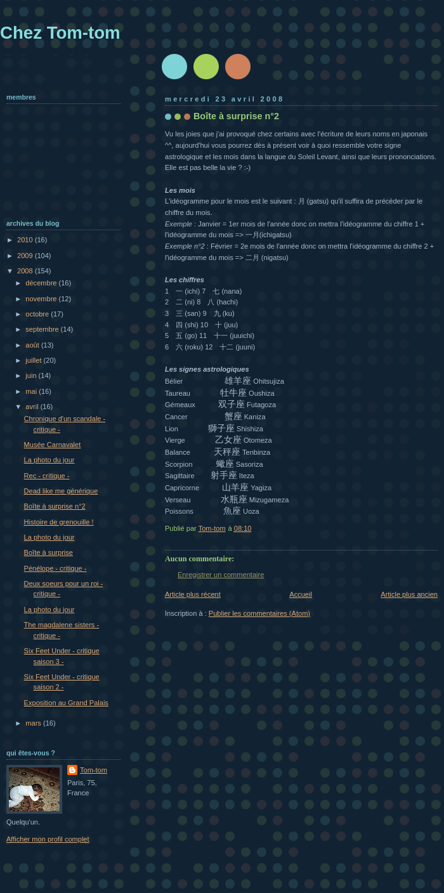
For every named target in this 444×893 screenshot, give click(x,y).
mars (34, 723)
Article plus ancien (409, 594)
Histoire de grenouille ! (59, 522)
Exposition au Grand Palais (66, 703)
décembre (41, 283)
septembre (42, 329)
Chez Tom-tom (60, 32)
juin (31, 375)
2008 (26, 271)
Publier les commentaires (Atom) (259, 613)
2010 (26, 240)
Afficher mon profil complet (47, 839)
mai (32, 391)
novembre (41, 299)
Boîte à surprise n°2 (55, 506)
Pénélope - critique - (55, 568)
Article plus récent (193, 594)
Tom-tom (93, 770)
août (33, 345)
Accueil (300, 594)
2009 (26, 255)
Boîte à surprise (48, 552)
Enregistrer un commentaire (221, 574)
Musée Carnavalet (52, 444)
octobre (38, 314)
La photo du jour (49, 460)
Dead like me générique (61, 491)
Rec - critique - (47, 475)
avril (32, 406)
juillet (34, 360)
